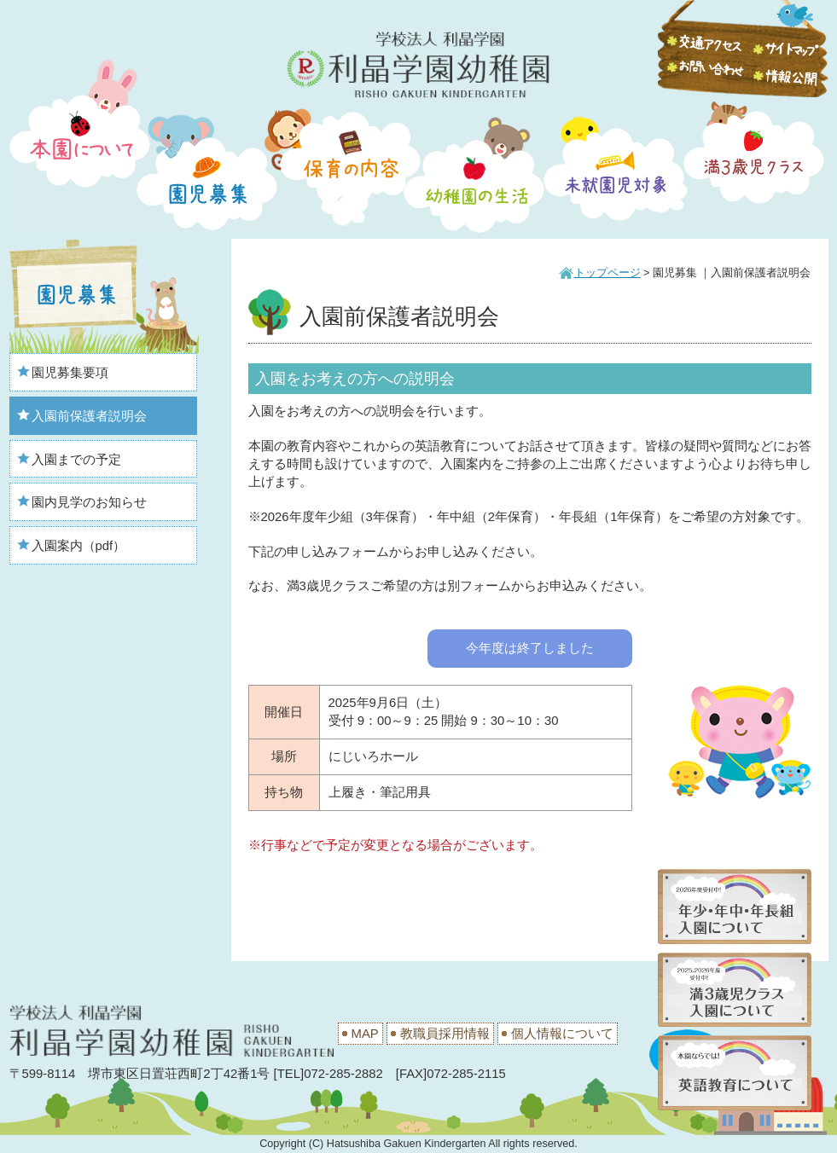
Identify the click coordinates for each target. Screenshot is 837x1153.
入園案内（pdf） (79, 546)
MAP (365, 1033)
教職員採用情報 (445, 1033)
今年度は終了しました (530, 648)
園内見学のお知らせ (89, 502)
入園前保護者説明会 (89, 416)
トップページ (607, 273)
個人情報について (562, 1033)
